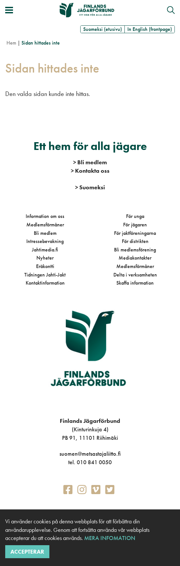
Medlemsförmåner (45, 224)
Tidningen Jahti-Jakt (45, 274)
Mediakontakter (135, 257)
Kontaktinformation (45, 282)
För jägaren (135, 224)
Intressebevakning (45, 241)
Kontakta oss (90, 170)
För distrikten (135, 241)
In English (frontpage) (149, 29)
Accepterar (27, 551)
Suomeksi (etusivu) (102, 29)
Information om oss (45, 216)
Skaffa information (135, 282)
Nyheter (45, 257)
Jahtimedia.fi (45, 249)
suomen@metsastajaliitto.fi (90, 453)
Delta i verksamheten (135, 274)
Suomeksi (90, 187)
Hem (11, 42)
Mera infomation (109, 538)
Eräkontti (45, 266)
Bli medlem (45, 233)
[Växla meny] (9, 10)
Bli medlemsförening (135, 249)
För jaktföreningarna (135, 233)
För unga (135, 216)
